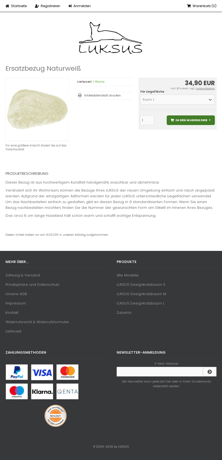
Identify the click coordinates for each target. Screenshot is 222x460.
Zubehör (124, 312)
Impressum (16, 303)
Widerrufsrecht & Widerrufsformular (37, 322)
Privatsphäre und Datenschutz (32, 284)
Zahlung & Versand (23, 275)
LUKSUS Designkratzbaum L (141, 303)
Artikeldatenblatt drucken (102, 95)
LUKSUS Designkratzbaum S (141, 284)
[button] (177, 99)
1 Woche (99, 82)
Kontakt (12, 312)
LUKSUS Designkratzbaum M (141, 293)
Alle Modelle (128, 275)
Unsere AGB (16, 293)
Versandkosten (205, 88)
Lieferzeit (13, 331)
